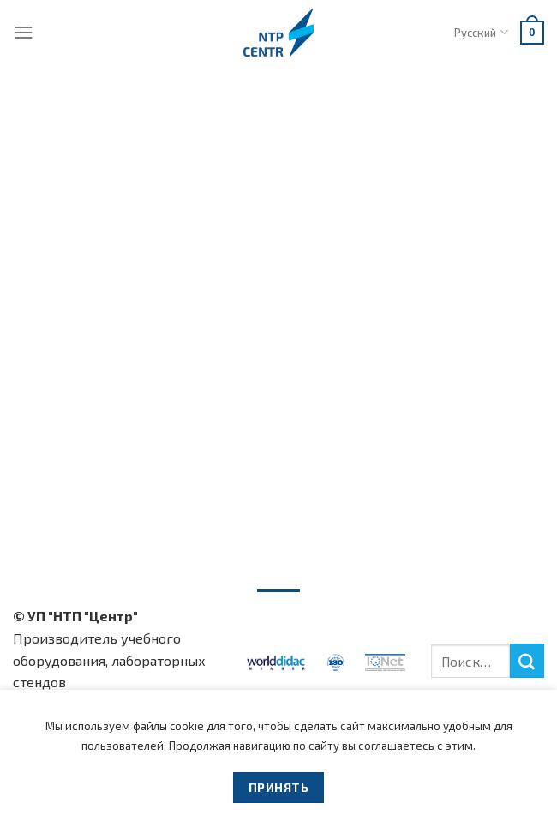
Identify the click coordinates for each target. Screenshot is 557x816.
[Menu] (23, 32)
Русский (480, 32)
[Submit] (527, 661)
